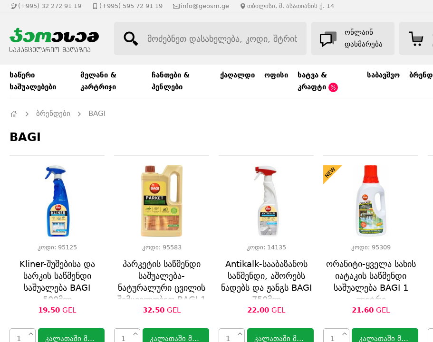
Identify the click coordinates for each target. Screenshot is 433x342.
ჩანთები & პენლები (171, 81)
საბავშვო (383, 75)
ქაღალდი (237, 75)
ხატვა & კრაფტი (318, 81)
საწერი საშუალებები (33, 81)
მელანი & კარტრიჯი (98, 81)
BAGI (97, 113)
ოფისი (276, 75)
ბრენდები (53, 113)
